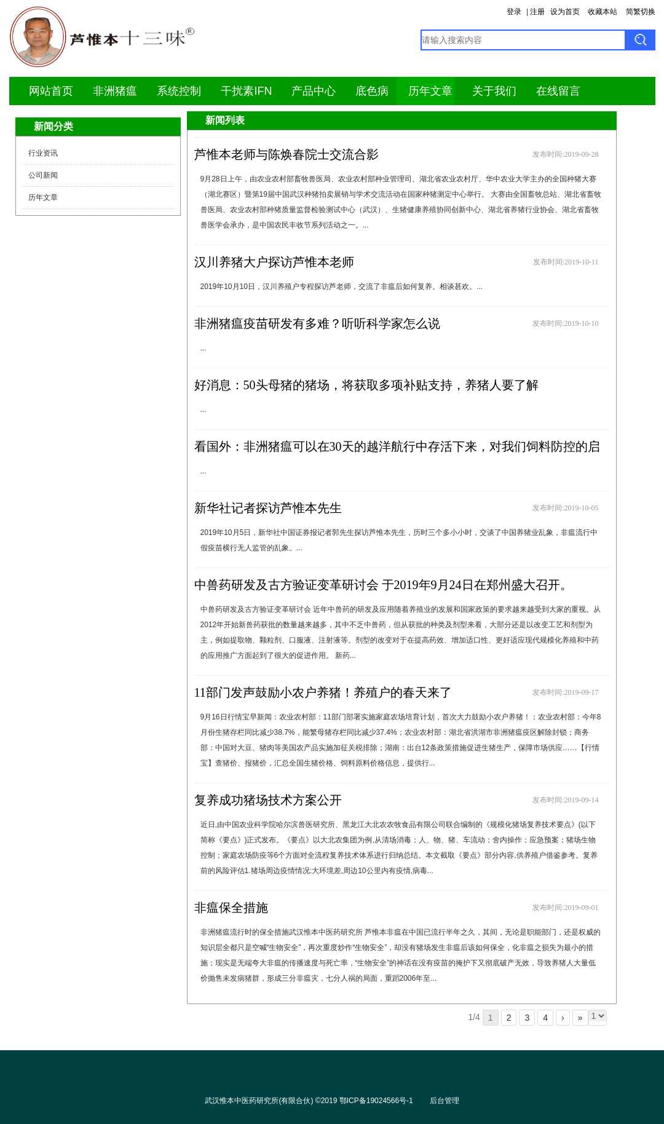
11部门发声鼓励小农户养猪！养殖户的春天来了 (323, 692)
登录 (514, 11)
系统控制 (179, 91)
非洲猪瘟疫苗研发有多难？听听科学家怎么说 (317, 323)
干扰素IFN (246, 91)
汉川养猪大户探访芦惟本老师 (274, 262)
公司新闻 (43, 175)
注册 (537, 11)
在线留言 (558, 91)
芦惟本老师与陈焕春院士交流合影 (286, 154)
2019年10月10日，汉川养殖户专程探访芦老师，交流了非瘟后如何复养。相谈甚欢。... (341, 286)
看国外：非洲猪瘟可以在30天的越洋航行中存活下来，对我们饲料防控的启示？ (397, 457)
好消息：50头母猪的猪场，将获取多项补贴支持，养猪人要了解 (366, 385)
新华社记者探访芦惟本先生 (268, 508)
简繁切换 (640, 11)
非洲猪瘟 (115, 91)
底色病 (372, 91)
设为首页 (565, 11)
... (203, 348)
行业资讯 (43, 153)
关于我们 (494, 91)
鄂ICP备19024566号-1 (376, 1100)
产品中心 (313, 91)
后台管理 (444, 1100)
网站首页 (51, 91)
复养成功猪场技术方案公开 (268, 800)
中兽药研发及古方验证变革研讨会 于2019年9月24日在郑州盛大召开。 (383, 585)
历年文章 (430, 91)
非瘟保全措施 (231, 907)
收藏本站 (602, 11)
